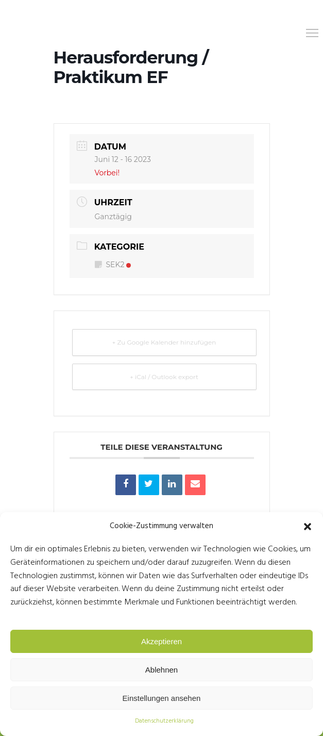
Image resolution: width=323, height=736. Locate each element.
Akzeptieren (161, 641)
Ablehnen (161, 669)
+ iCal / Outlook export (164, 377)
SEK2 (113, 264)
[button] (307, 526)
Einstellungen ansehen (162, 698)
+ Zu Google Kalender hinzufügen (164, 342)
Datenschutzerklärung (164, 721)
